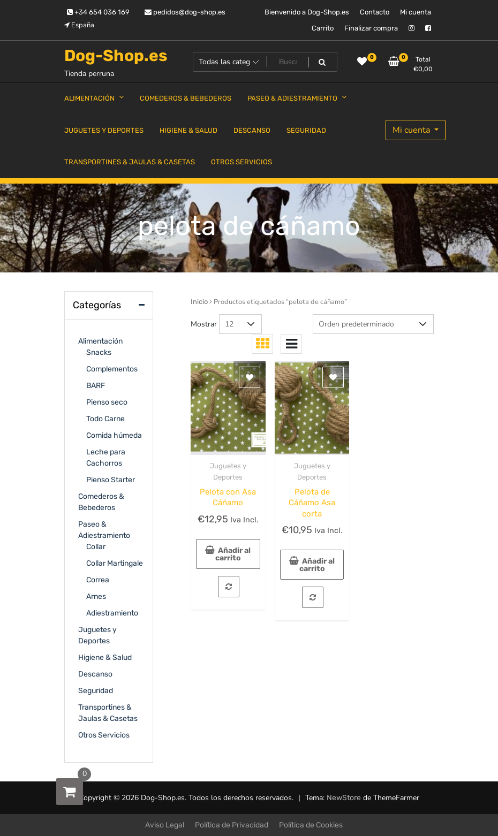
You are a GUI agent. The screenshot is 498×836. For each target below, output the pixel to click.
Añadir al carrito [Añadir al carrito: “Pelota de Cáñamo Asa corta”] (317, 565)
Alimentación (100, 341)
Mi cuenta (415, 12)
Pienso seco (106, 402)
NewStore (344, 797)
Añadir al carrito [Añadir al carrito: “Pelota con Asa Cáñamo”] (233, 554)
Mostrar (204, 324)
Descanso (95, 674)
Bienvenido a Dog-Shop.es (307, 12)
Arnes (96, 596)
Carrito (323, 28)
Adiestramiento (112, 613)
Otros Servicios (104, 735)
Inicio (199, 302)
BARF (95, 385)
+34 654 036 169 (98, 12)
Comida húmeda (114, 435)
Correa (97, 579)
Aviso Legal (164, 825)
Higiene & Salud (105, 657)
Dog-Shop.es (116, 55)
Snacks (98, 352)
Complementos (112, 369)
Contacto (374, 12)
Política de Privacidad (231, 825)
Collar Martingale (114, 563)
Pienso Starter (110, 479)
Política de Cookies (311, 825)
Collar (95, 546)
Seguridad (95, 690)
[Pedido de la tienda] (373, 324)
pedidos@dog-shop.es (185, 12)
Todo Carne (105, 418)
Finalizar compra (371, 28)
